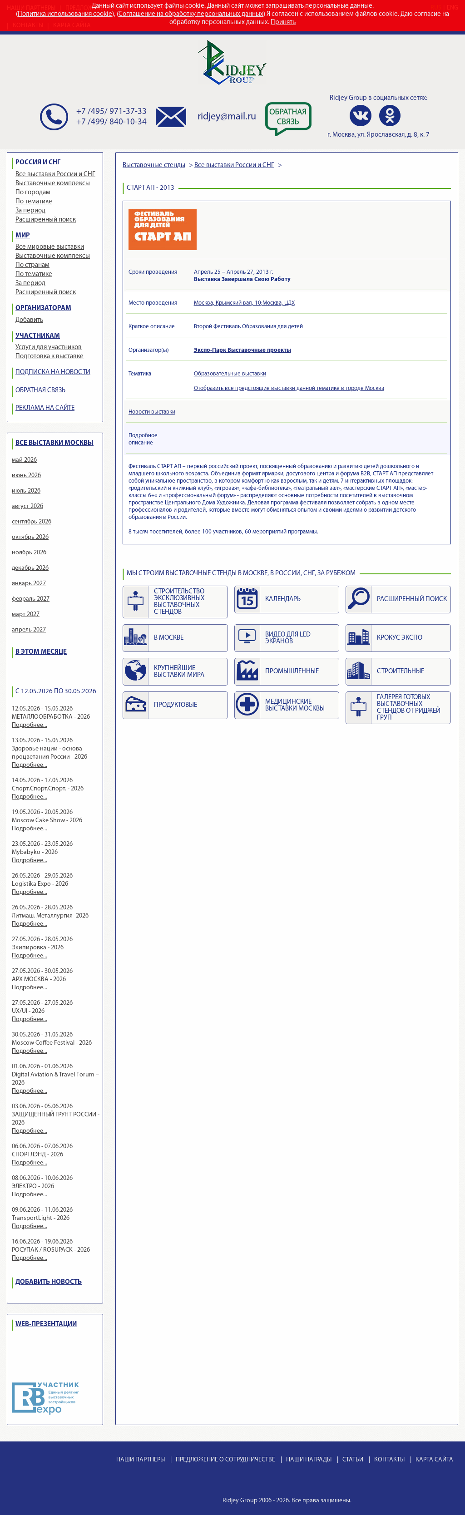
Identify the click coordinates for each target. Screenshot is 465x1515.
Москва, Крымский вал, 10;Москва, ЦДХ (244, 303)
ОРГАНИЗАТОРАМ (43, 308)
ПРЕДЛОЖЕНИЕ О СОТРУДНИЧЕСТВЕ (225, 1459)
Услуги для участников (48, 347)
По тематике (33, 201)
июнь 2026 (26, 475)
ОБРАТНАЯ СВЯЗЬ (40, 390)
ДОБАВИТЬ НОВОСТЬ (48, 1282)
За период (30, 210)
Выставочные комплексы (52, 183)
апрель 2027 (29, 630)
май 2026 (24, 460)
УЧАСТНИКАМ (37, 336)
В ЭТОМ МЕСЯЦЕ (41, 652)
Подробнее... (29, 725)
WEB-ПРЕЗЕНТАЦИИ (46, 1324)
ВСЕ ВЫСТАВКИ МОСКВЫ (54, 443)
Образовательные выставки (230, 374)
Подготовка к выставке (49, 356)
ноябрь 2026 (29, 552)
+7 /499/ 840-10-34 (111, 122)
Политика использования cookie (65, 14)
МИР (22, 235)
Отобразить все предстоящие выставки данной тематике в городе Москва (289, 388)
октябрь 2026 (30, 537)
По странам (32, 265)
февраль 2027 (30, 599)
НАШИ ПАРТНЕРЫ (140, 1459)
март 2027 (26, 614)
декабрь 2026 (30, 568)
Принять (283, 22)
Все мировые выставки (49, 247)
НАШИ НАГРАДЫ (308, 1459)
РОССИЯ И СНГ (37, 162)
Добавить (29, 320)
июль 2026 (26, 491)
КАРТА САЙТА (434, 1459)
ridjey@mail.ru (227, 117)
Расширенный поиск (45, 220)
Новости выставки (152, 412)
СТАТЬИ (352, 1459)
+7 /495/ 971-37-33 (111, 112)
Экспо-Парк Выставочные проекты (242, 350)
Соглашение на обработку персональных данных (191, 14)
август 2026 (27, 506)
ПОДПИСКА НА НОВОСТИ (52, 372)
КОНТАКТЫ (389, 1459)
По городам (32, 192)
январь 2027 (29, 583)
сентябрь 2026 (31, 521)
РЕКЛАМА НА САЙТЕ (44, 408)
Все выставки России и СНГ (55, 174)
